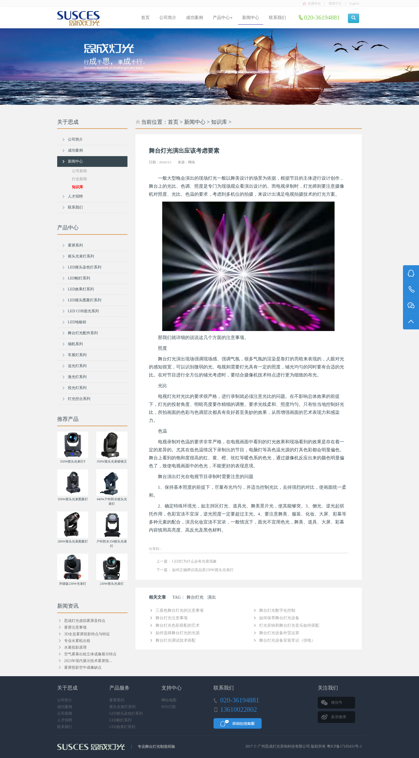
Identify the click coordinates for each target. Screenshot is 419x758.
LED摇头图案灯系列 (84, 300)
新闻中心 (250, 17)
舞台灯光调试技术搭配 (176, 640)
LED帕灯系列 (79, 278)
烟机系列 (75, 344)
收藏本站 (314, 3)
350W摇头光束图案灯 (72, 499)
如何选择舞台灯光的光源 (178, 633)
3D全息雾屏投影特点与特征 (87, 634)
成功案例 (194, 17)
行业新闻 (79, 179)
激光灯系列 (77, 377)
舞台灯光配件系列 (83, 333)
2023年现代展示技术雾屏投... (88, 661)
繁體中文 (335, 3)
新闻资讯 (68, 606)
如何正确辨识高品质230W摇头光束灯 (203, 570)
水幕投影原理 (75, 647)
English (354, 3)
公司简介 (167, 17)
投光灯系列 (77, 388)
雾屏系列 (75, 245)
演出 (211, 597)
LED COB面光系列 (83, 311)
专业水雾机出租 (77, 641)
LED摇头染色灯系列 (84, 267)
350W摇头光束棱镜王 (112, 461)
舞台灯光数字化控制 (277, 610)
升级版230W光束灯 (72, 584)
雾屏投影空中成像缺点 (83, 667)
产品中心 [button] (222, 17)
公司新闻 (79, 171)
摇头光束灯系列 (81, 256)
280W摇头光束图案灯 (72, 541)
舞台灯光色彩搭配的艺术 (178, 625)
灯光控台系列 (79, 399)
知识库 (219, 122)
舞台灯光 (195, 597)
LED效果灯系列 (81, 289)
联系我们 (277, 17)
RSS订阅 (168, 707)
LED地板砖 (77, 322)
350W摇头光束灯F (73, 461)
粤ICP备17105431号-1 (344, 746)
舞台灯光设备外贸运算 (279, 633)
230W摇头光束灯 (112, 584)
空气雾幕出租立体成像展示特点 (90, 654)
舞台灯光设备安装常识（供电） (287, 640)
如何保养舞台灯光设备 (279, 618)
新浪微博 (338, 717)
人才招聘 (75, 196)
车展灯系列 (77, 355)
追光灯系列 (77, 366)
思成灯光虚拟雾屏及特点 (84, 621)
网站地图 (168, 700)
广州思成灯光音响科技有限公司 (284, 746)
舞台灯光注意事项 (172, 618)
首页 (145, 17)
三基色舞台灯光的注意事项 (180, 610)
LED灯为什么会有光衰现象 (194, 561)
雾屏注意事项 (75, 627)
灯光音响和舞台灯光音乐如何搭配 (289, 625)
